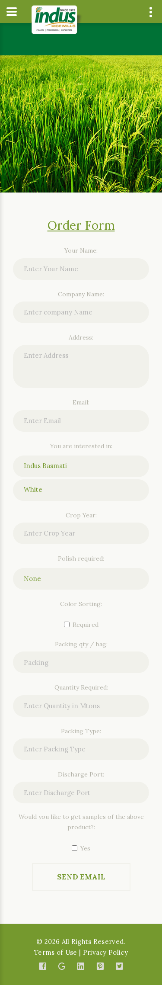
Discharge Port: (81, 774)
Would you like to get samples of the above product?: (81, 822)
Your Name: (81, 250)
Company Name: (81, 294)
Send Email (81, 877)
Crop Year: (81, 515)
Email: (81, 402)
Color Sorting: (81, 604)
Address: (81, 337)
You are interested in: (81, 446)
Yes (81, 848)
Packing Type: (81, 731)
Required (81, 625)
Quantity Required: (81, 687)
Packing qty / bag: (81, 644)
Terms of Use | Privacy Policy (81, 952)
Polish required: (81, 558)
